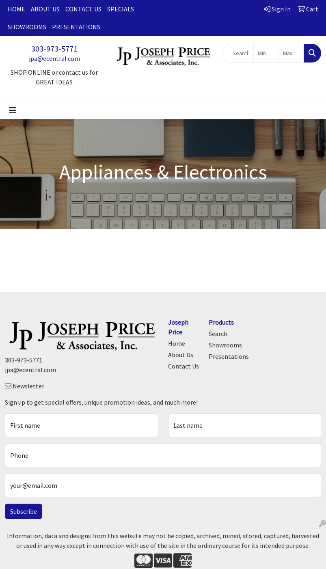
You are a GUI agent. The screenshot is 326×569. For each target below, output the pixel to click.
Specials (120, 9)
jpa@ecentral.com (54, 58)
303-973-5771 (54, 48)
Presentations (76, 27)
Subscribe (23, 511)
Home (16, 9)
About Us (45, 9)
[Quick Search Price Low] (266, 53)
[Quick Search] (238, 53)
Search (218, 334)
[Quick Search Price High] (291, 53)
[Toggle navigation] (12, 110)
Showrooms (27, 27)
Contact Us (83, 9)
